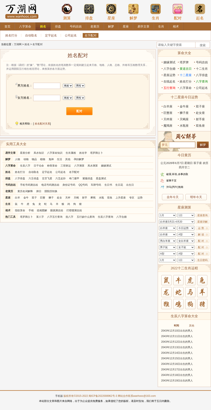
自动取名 (31, 35)
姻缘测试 (106, 165)
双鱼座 (200, 125)
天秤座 (167, 119)
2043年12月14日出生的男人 (177, 352)
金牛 (26, 197)
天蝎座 (184, 119)
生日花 (119, 184)
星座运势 (169, 75)
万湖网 (18, 44)
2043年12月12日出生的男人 (177, 341)
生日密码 (202, 260)
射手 (84, 197)
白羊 (17, 197)
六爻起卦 (60, 178)
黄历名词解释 (25, 191)
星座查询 (202, 215)
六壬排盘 (34, 178)
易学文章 (10, 152)
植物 (42, 159)
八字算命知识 (54, 152)
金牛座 (184, 106)
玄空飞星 (47, 178)
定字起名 (51, 35)
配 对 (201, 240)
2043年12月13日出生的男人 (177, 347)
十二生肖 (202, 68)
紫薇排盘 (87, 178)
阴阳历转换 (51, 191)
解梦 (133, 12)
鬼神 (51, 159)
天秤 (67, 197)
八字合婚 (121, 216)
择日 (38, 191)
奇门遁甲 (74, 178)
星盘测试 (101, 178)
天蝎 (76, 197)
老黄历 (9, 191)
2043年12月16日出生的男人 (177, 363)
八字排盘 (20, 178)
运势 (140, 197)
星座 (111, 12)
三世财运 (66, 165)
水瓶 (101, 197)
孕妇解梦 (79, 159)
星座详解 (202, 221)
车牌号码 (96, 184)
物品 (34, 159)
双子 (34, 197)
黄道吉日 (186, 68)
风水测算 (93, 165)
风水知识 (39, 152)
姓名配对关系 (42, 123)
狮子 (51, 197)
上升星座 (121, 197)
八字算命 (10, 165)
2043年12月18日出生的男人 (177, 375)
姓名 (27, 44)
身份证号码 (68, 184)
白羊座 (167, 106)
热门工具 (10, 216)
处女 (59, 197)
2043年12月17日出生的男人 (177, 369)
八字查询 (202, 81)
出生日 (130, 184)
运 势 (201, 228)
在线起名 (169, 81)
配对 (178, 12)
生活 (59, 159)
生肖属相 (71, 152)
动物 (26, 159)
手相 (31, 210)
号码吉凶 (10, 184)
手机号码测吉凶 (29, 184)
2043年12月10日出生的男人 (177, 330)
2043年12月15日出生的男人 (177, 358)
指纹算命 (20, 210)
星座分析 (25, 152)
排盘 (89, 12)
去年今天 (173, 197)
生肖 (156, 12)
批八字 (69, 216)
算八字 (40, 216)
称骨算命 (52, 165)
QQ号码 (83, 184)
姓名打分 (11, 35)
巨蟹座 (167, 112)
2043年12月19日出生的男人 (177, 380)
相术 (7, 210)
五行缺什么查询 (86, 216)
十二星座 (186, 75)
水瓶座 (184, 125)
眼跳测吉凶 (56, 210)
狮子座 (184, 112)
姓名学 (83, 152)
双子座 (200, 106)
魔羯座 (167, 125)
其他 (67, 159)
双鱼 (109, 197)
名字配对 (91, 35)
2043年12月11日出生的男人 (177, 336)
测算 (67, 12)
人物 (17, 159)
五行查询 (169, 88)
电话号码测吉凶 (50, 184)
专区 (131, 197)
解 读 (201, 234)
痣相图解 (42, 210)
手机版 (59, 395)
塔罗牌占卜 (96, 152)
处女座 (200, 112)
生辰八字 (25, 165)
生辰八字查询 (105, 216)
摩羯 (92, 197)
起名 (200, 12)
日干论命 (39, 165)
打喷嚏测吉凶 (74, 210)
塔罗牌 (184, 62)
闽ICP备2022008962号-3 (103, 395)
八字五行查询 (54, 216)
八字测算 (79, 165)
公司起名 (71, 35)
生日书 (108, 184)
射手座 (200, 119)
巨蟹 (42, 197)
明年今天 (196, 197)
